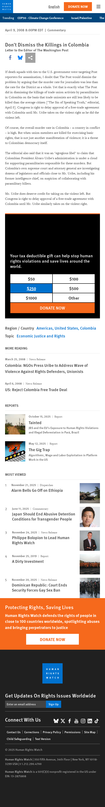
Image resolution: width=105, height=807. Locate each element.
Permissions (73, 732)
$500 (73, 288)
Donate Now (78, 6)
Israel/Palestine (83, 18)
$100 (73, 279)
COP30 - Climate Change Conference (43, 18)
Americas (44, 328)
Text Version (43, 739)
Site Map (90, 732)
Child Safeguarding (19, 739)
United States (66, 328)
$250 (31, 288)
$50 (31, 279)
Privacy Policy (52, 732)
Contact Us (14, 732)
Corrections (31, 732)
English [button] (54, 6)
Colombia (88, 328)
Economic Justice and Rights (41, 336)
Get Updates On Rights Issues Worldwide (50, 695)
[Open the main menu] (98, 6)
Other (74, 298)
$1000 (31, 298)
